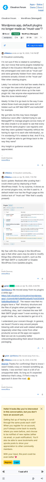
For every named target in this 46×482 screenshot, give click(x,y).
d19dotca (8, 53)
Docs (40, 7)
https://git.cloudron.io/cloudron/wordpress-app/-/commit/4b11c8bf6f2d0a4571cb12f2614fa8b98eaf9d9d (22, 298)
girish (6, 286)
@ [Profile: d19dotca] (6, 290)
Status (39, 4)
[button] (3, 478)
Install (41, 10)
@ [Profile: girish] (4, 364)
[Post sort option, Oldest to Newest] (5, 45)
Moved (6, 34)
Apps (32, 4)
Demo (33, 7)
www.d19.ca (5, 160)
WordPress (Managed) (30, 34)
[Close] (41, 408)
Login (16, 462)
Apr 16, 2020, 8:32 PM (28, 360)
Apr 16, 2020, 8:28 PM (31, 286)
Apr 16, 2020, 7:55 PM (28, 177)
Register (8, 462)
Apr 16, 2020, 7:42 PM (28, 53)
